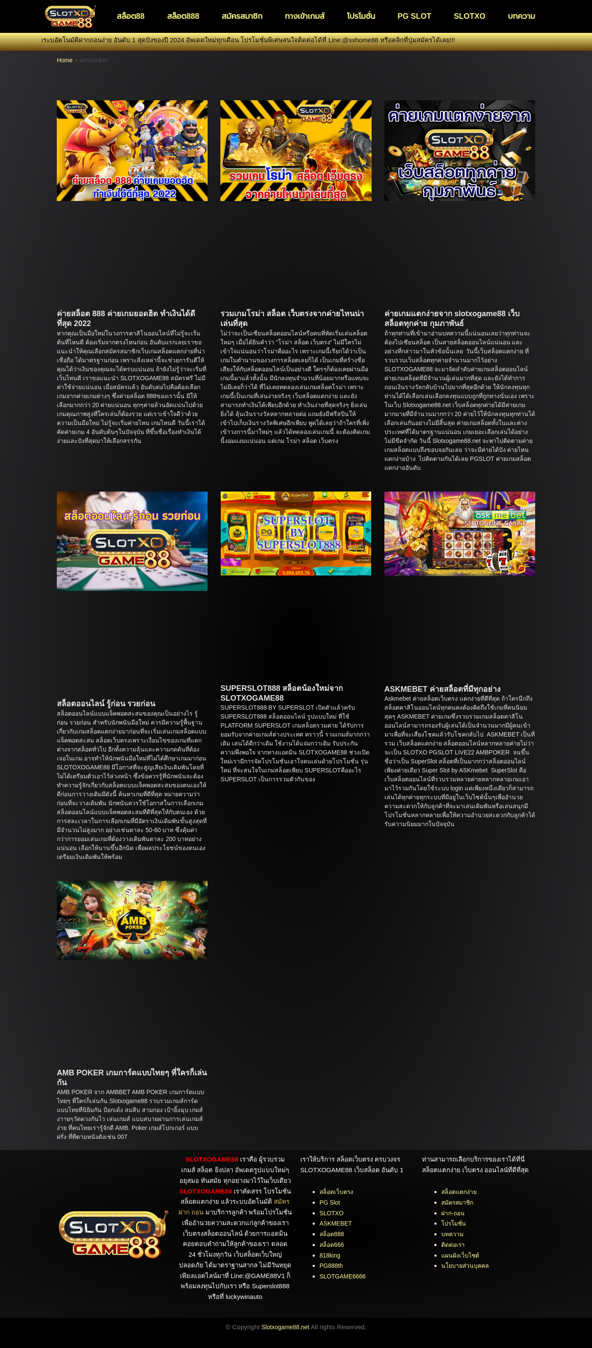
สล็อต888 (183, 16)
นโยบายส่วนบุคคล (466, 1265)
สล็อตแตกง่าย (460, 1191)
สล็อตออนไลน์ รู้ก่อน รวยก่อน (106, 703)
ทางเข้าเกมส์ (305, 16)
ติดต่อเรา (454, 1244)
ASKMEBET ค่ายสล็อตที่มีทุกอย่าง (442, 689)
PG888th (332, 1265)
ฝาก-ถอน (453, 1213)
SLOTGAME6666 (344, 1276)
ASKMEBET (337, 1223)
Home (65, 60)
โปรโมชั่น (361, 16)
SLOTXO (469, 16)
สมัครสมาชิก (242, 16)
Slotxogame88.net (285, 1327)
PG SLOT (414, 16)
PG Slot (330, 1202)
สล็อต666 (332, 1244)
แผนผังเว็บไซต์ (461, 1255)
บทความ (521, 16)
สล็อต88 (130, 16)
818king (330, 1255)
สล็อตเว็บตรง (337, 1191)
